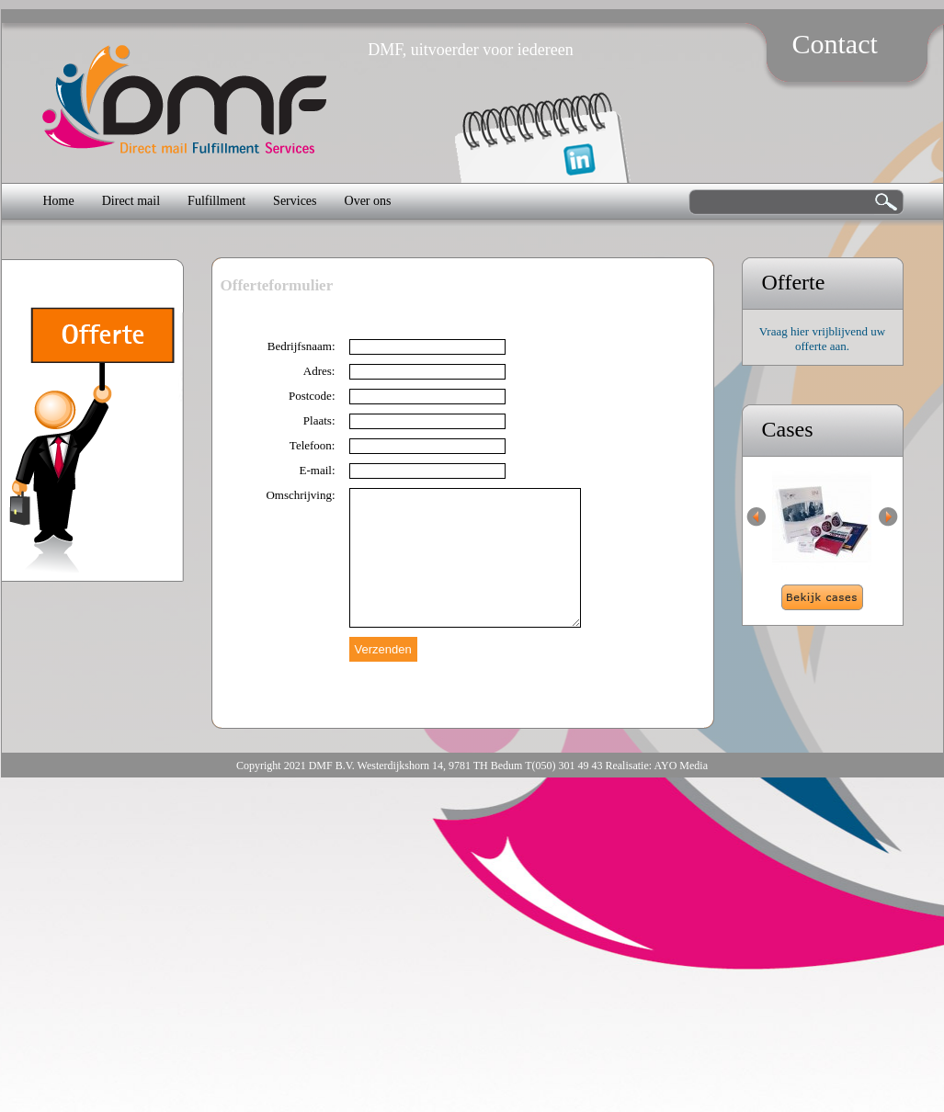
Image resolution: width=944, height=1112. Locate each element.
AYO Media (681, 765)
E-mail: (318, 470)
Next (888, 517)
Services (294, 201)
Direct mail (131, 201)
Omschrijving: (300, 495)
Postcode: (312, 396)
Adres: (319, 371)
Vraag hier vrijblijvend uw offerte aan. (822, 338)
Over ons (368, 201)
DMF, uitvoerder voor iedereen (471, 49)
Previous (756, 517)
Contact (835, 43)
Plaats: (319, 420)
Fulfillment (216, 201)
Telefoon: (313, 445)
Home (58, 201)
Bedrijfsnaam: (301, 346)
